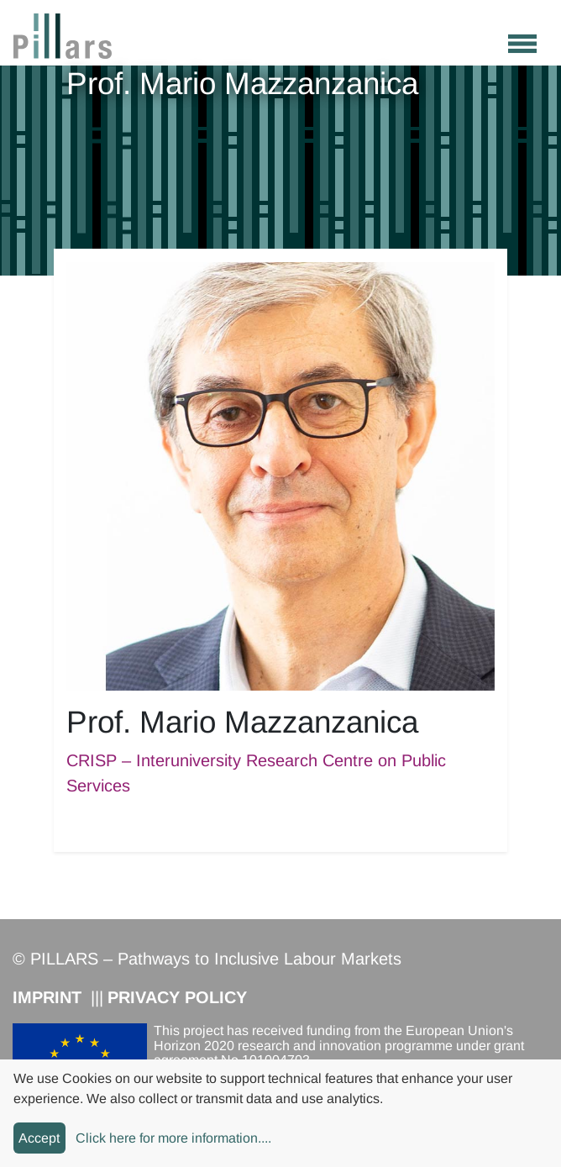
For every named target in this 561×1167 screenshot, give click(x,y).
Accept (39, 1138)
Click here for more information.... (173, 1138)
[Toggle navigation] (522, 41)
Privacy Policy (177, 997)
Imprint (47, 997)
